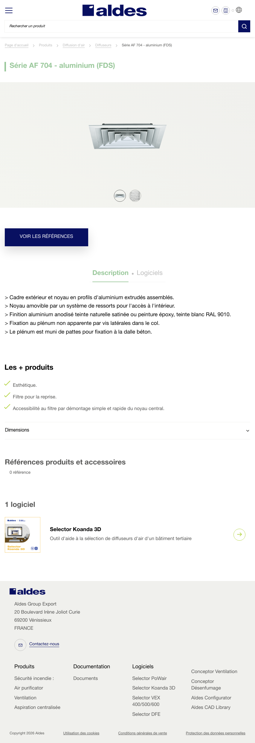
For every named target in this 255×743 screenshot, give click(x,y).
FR (246, 10)
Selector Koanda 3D (75, 530)
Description (110, 273)
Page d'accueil (16, 46)
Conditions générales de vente (142, 734)
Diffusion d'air (74, 46)
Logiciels (150, 273)
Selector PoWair (149, 679)
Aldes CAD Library (210, 708)
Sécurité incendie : (34, 679)
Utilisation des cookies (81, 734)
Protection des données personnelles (215, 734)
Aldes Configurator (211, 698)
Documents (85, 679)
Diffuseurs (103, 46)
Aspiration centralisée (37, 708)
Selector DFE (146, 715)
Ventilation (25, 698)
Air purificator (28, 688)
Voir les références (46, 237)
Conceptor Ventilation (214, 672)
